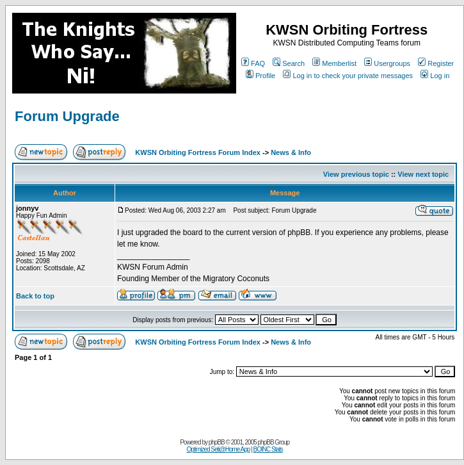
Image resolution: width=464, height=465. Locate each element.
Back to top (35, 296)
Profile (260, 75)
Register (436, 63)
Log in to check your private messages (348, 75)
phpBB (217, 442)
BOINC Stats (268, 449)
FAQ (253, 63)
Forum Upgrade (67, 116)
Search (289, 63)
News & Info (291, 152)
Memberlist (334, 63)
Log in (434, 75)
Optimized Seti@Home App (218, 449)
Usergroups (387, 63)
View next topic (423, 174)
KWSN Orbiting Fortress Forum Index (197, 152)
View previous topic (356, 174)
